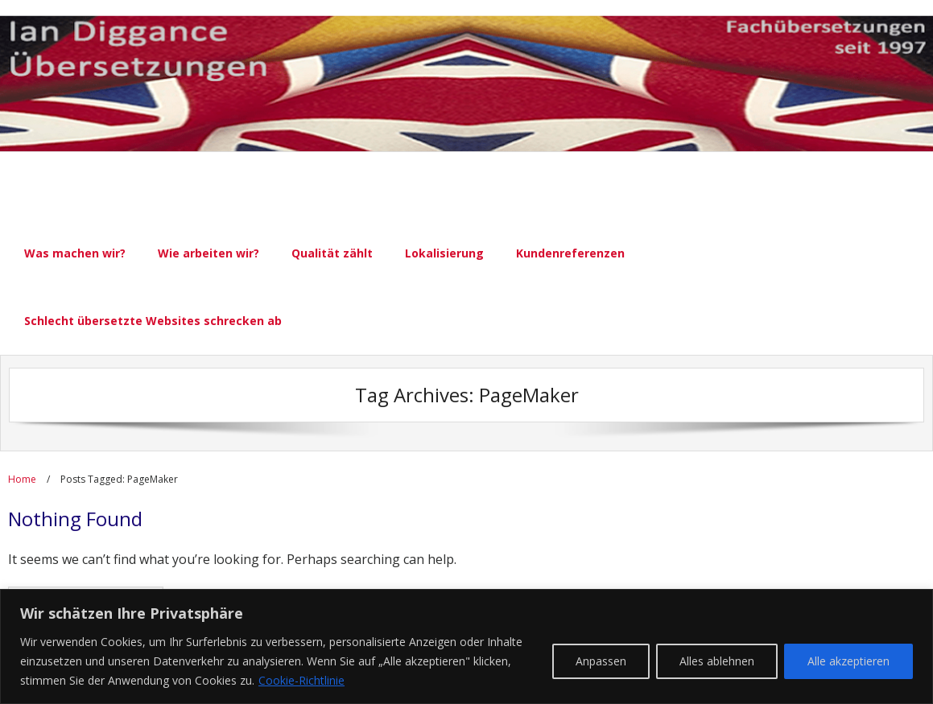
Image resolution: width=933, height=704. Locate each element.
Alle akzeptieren (848, 661)
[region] (466, 646)
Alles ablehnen (716, 661)
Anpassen (601, 661)
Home (22, 479)
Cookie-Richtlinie (301, 680)
